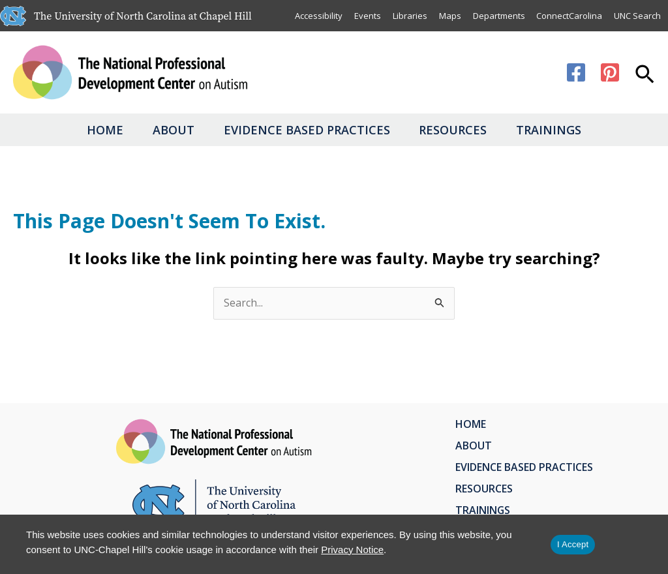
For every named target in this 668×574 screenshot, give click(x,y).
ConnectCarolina (569, 16)
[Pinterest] (610, 72)
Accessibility (318, 16)
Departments (498, 16)
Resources (463, 130)
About (164, 130)
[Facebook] (576, 72)
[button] (645, 75)
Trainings (568, 130)
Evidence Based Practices (307, 130)
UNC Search (637, 16)
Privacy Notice (352, 549)
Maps (449, 16)
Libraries (409, 16)
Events (367, 16)
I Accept (572, 544)
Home (85, 130)
